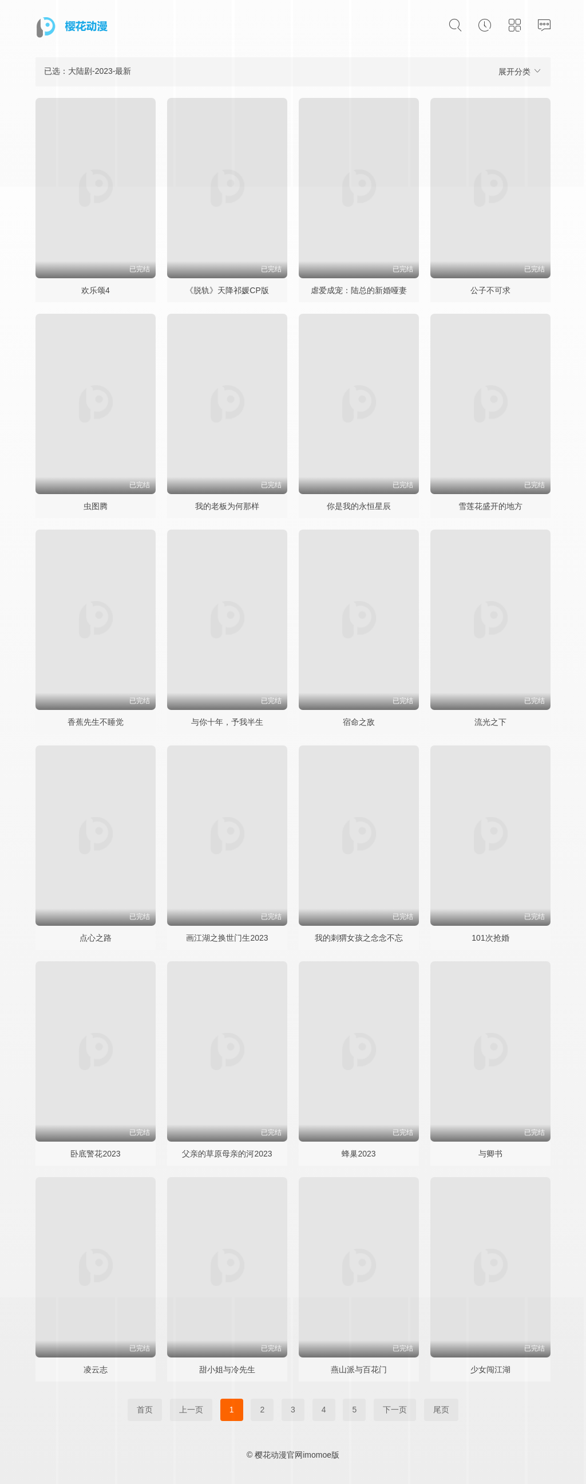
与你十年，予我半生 (227, 722)
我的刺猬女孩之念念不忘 (359, 937)
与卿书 (490, 1153)
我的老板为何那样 (227, 506)
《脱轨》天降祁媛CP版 (226, 290)
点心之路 (96, 937)
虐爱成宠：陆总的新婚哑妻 (359, 290)
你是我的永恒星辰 (359, 506)
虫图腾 (96, 506)
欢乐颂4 (95, 290)
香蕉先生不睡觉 (96, 722)
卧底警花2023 (95, 1153)
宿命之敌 (359, 722)
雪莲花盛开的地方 (490, 506)
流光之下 (490, 722)
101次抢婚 (490, 937)
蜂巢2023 (358, 1153)
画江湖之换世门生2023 (227, 937)
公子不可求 (490, 290)
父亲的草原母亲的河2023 (227, 1153)
